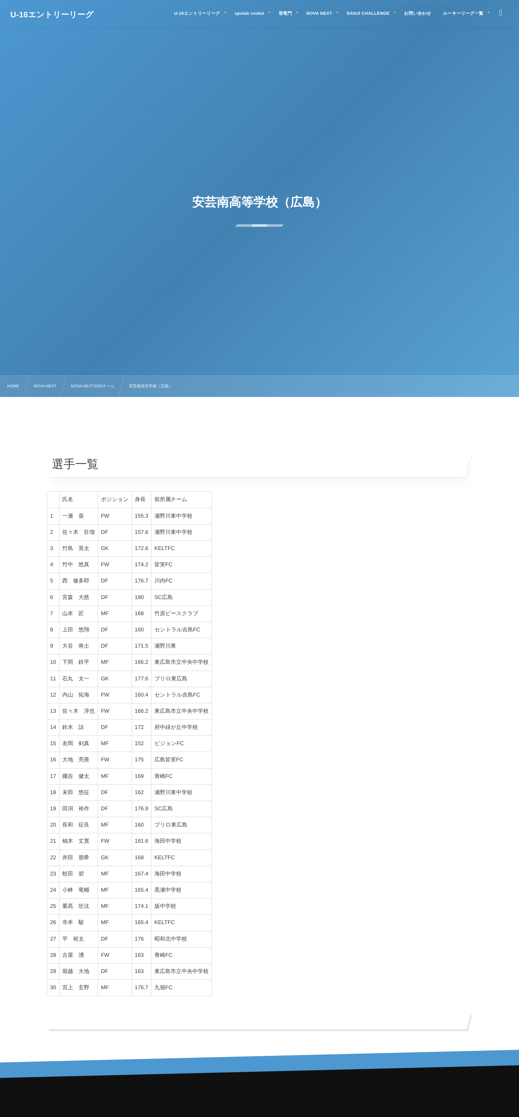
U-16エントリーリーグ (52, 15)
